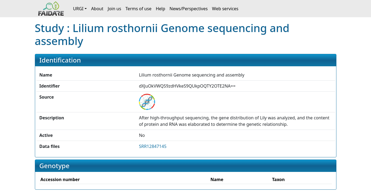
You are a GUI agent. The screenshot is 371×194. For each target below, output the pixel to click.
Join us (114, 9)
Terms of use (138, 9)
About (97, 9)
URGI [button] (78, 9)
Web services (225, 9)
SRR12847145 (152, 146)
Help (160, 9)
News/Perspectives (188, 9)
